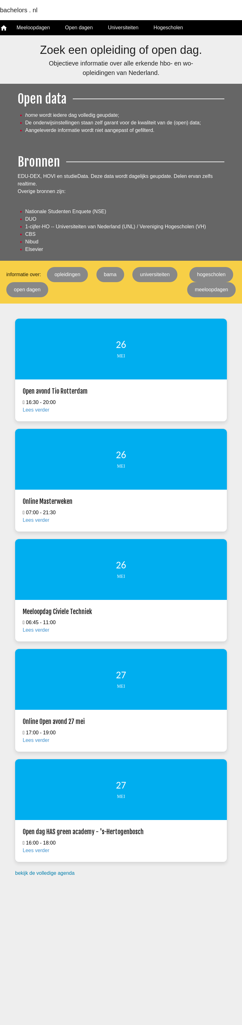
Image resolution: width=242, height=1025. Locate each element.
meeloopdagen (211, 289)
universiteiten (155, 274)
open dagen (27, 289)
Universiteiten (123, 27)
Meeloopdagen (33, 27)
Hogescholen (168, 27)
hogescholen (211, 274)
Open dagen (79, 27)
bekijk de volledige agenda (45, 873)
